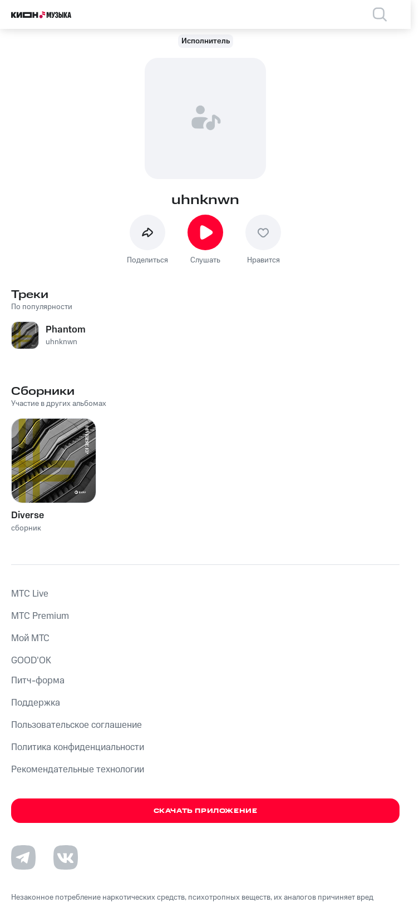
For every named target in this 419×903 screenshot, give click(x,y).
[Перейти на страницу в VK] (65, 857)
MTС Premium (40, 616)
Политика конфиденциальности (77, 747)
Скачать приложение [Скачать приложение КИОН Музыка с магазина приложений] (206, 811)
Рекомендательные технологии (77, 769)
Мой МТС (30, 638)
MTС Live (29, 594)
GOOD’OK (31, 660)
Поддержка (35, 703)
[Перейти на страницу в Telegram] (23, 857)
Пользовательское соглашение (76, 725)
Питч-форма (38, 680)
